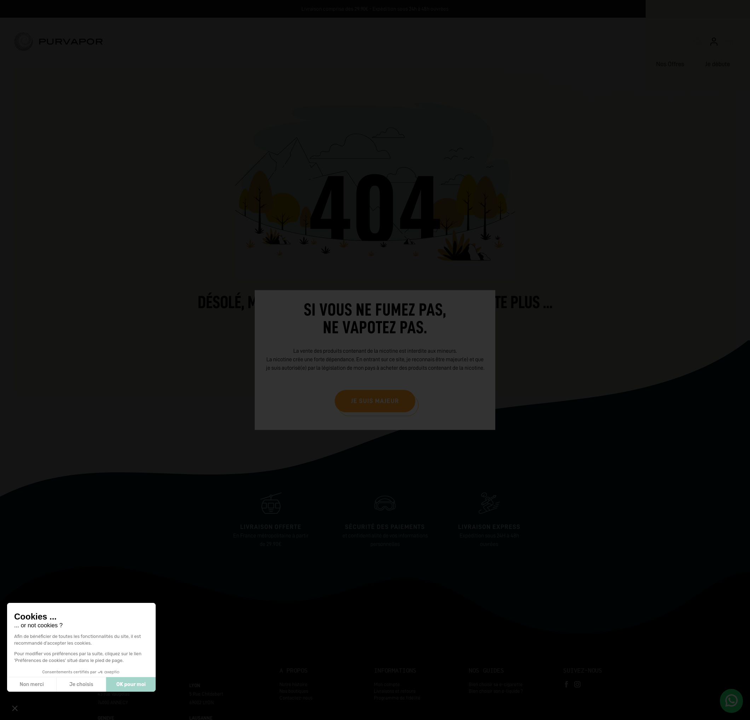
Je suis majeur (375, 401)
